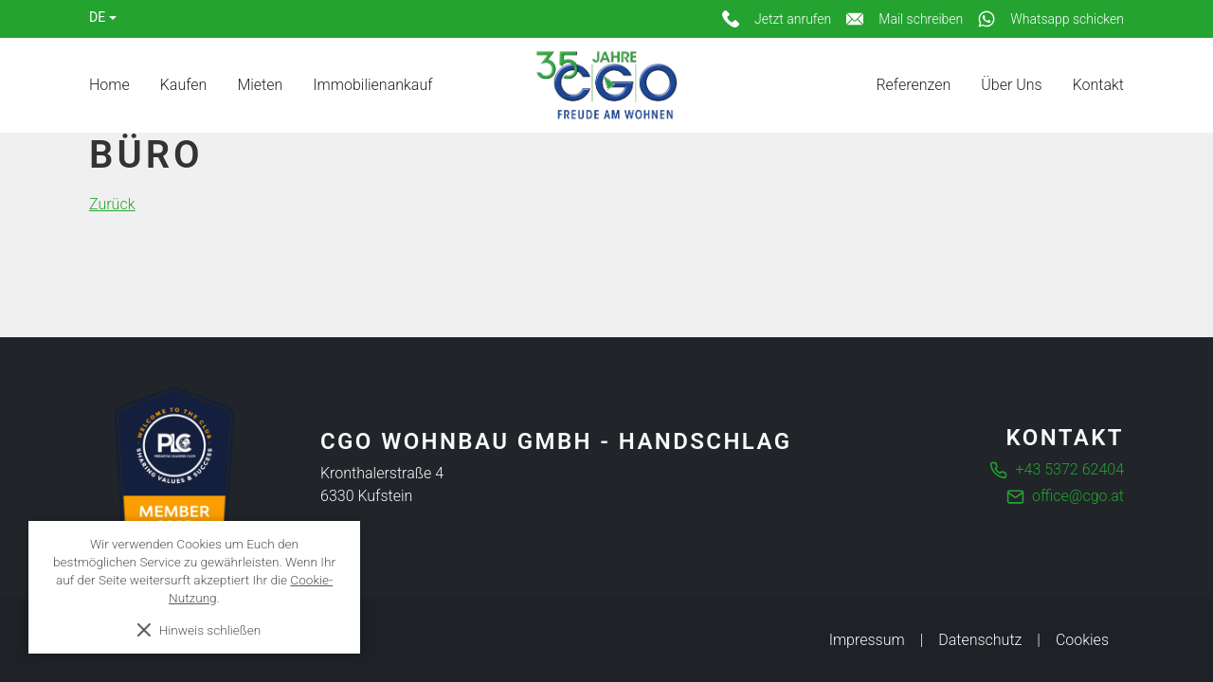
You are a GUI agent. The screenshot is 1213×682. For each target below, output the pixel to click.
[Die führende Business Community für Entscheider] (174, 468)
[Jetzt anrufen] (776, 19)
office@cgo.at (1078, 496)
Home (109, 85)
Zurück (112, 204)
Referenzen (913, 85)
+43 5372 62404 (1070, 469)
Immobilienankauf (372, 85)
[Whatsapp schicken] (1051, 19)
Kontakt (1098, 85)
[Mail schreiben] (904, 19)
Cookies (1082, 640)
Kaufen (184, 85)
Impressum (867, 640)
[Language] (103, 17)
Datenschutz (980, 640)
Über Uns (1011, 85)
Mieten (259, 85)
